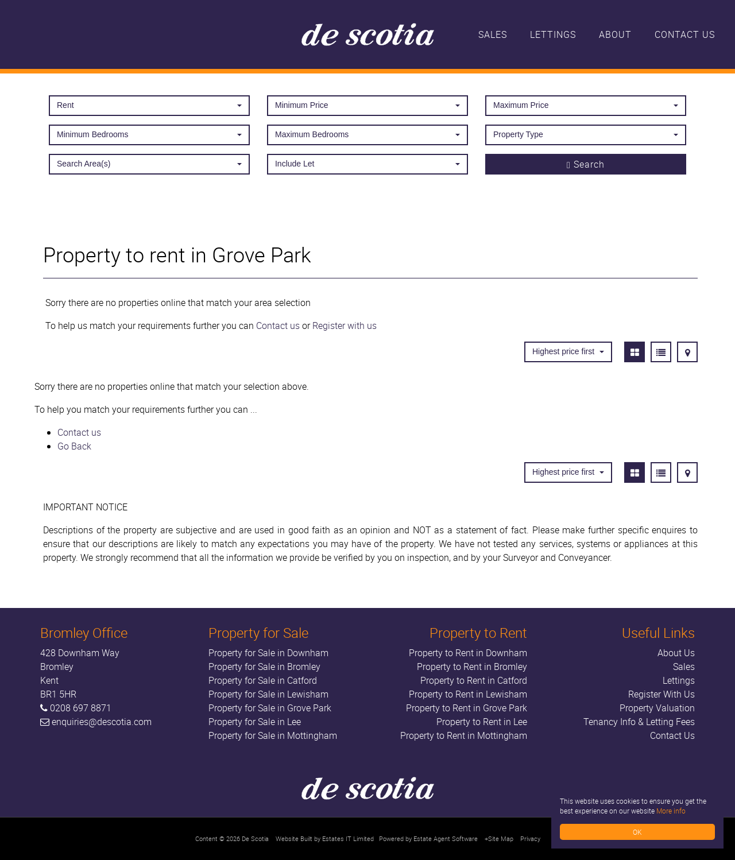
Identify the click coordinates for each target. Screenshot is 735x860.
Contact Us (685, 34)
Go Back (74, 446)
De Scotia (255, 838)
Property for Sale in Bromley (264, 666)
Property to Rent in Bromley (472, 666)
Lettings (553, 34)
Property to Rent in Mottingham (463, 735)
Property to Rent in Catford (473, 680)
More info (671, 810)
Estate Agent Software (445, 838)
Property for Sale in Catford (262, 680)
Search (586, 164)
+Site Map (499, 838)
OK (637, 831)
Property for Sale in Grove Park (269, 708)
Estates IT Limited (348, 838)
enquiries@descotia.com (102, 721)
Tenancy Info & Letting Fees (639, 721)
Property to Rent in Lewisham (468, 694)
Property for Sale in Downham (268, 652)
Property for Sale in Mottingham (272, 735)
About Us (676, 652)
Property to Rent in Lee (481, 721)
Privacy (530, 838)
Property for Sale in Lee (254, 721)
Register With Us (661, 694)
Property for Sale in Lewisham (268, 694)
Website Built (294, 838)
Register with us (344, 325)
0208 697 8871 (80, 708)
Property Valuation (657, 708)
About (615, 34)
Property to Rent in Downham (468, 652)
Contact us (278, 325)
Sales (492, 34)
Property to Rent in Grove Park (466, 708)
